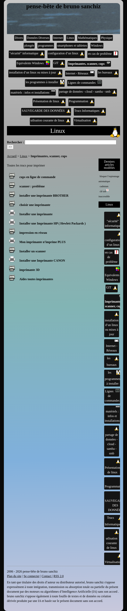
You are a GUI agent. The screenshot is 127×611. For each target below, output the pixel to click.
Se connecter (31, 576)
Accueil (12, 156)
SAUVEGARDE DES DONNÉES (46, 110)
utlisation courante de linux (50, 120)
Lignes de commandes (84, 82)
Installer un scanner (32, 251)
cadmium (104, 186)
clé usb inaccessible (104, 193)
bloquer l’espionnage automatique (109, 179)
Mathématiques (87, 37)
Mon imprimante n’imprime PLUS (42, 242)
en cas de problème (103, 53)
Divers (19, 37)
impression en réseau (33, 232)
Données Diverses (38, 37)
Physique (106, 37)
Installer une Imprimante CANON (42, 260)
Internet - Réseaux (80, 73)
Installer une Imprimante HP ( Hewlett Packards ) (52, 223)
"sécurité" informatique (26, 53)
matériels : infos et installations (33, 92)
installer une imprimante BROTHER (44, 195)
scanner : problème (32, 186)
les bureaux (108, 72)
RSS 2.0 (58, 576)
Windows (97, 45)
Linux (70, 37)
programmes (45, 45)
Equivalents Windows (33, 63)
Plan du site (14, 576)
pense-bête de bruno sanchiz (63, 6)
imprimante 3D (29, 269)
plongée (29, 45)
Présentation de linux (49, 101)
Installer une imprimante (35, 214)
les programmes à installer (45, 82)
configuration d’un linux (66, 53)
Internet (58, 37)
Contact (47, 576)
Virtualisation (85, 120)
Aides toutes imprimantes (36, 279)
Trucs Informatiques (89, 110)
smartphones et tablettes (72, 45)
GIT (58, 63)
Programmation (81, 101)
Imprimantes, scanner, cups (89, 63)
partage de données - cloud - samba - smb (87, 91)
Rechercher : (15, 142)
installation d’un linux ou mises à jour (35, 72)
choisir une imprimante (34, 205)
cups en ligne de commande (37, 177)
